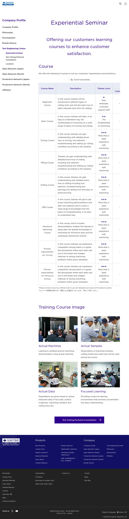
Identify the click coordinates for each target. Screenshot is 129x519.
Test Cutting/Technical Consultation (15, 58)
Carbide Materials (41, 463)
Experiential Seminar (14, 53)
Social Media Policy (72, 511)
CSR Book (38, 477)
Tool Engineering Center (14, 48)
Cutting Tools (40, 449)
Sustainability (39, 473)
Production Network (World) (16, 84)
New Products (40, 446)
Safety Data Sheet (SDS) (43, 484)
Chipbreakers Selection (69, 449)
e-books (5, 491)
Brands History (9, 43)
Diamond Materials (41, 456)
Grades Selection (67, 446)
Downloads (6, 473)
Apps (4, 498)
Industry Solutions (41, 453)
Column (87, 473)
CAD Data (7, 494)
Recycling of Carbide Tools (44, 480)
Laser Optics (39, 459)
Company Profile (10, 27)
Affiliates (6, 90)
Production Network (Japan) (15, 79)
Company (89, 440)
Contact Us (66, 473)
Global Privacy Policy (57, 511)
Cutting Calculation (8, 501)
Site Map (87, 480)
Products (40, 440)
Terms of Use (61, 513)
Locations (10, 64)
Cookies (70, 513)
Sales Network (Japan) (13, 68)
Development (8, 38)
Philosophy (7, 32)
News (86, 477)
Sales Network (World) (13, 74)
